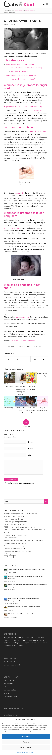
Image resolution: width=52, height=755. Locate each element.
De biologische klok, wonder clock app (17, 554)
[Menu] (47, 4)
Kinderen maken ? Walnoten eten (15, 535)
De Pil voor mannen (10, 538)
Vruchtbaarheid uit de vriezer (14, 516)
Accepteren (26, 736)
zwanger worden (10, 24)
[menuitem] (43, 4)
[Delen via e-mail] (43, 359)
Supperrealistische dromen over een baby (26, 68)
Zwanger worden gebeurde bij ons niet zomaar (20, 514)
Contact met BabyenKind (12, 665)
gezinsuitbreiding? (22, 317)
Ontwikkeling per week (11, 715)
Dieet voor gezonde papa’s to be (15, 522)
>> (15, 557)
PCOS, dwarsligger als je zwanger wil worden (19, 527)
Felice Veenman (37, 346)
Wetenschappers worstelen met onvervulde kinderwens (23, 540)
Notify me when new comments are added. (23, 483)
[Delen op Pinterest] (26, 359)
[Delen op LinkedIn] (35, 359)
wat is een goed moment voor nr (23, 341)
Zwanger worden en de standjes (15, 543)
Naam (31, 442)
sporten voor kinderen (11, 696)
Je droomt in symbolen (19, 72)
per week (7, 712)
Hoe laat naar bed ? (10, 680)
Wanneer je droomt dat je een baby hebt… (21, 76)
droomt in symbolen (11, 228)
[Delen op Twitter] (17, 359)
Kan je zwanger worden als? (13, 519)
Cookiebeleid (20, 752)
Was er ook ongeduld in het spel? (23, 79)
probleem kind (8, 683)
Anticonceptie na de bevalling (14, 546)
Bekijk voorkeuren (26, 747)
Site (29, 455)
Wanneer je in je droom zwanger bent (20, 64)
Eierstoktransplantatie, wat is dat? (15, 524)
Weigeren (26, 742)
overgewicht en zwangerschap (14, 548)
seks (5, 687)
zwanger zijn (19, 193)
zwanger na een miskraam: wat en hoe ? (18, 551)
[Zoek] (43, 4)
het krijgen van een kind (37, 132)
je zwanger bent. (37, 110)
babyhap (6, 693)
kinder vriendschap (10, 690)
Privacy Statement (29, 752)
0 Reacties (21, 346)
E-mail (31, 449)
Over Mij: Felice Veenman (12, 662)
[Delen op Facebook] (8, 359)
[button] (49, 720)
